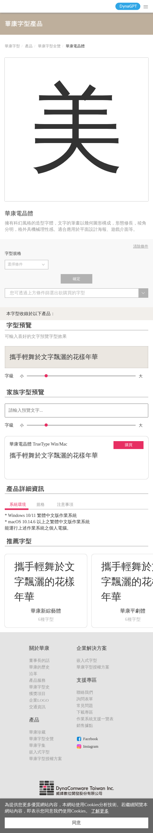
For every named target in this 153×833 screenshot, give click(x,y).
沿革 (33, 673)
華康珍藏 (37, 732)
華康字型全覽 (49, 46)
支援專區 (86, 680)
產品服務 (37, 680)
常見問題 (84, 705)
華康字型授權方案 (45, 758)
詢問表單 (84, 699)
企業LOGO (39, 700)
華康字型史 (39, 687)
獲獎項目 (37, 693)
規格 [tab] (40, 504)
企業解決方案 (91, 648)
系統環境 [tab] (17, 504)
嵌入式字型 (39, 752)
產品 (29, 46)
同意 (76, 822)
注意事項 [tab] (65, 504)
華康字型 (12, 46)
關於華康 (39, 648)
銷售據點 (84, 725)
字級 (9, 376)
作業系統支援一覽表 (94, 718)
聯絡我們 (84, 692)
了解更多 (100, 811)
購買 (128, 445)
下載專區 (84, 712)
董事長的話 (39, 660)
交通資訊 (37, 706)
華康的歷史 (39, 667)
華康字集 (37, 745)
